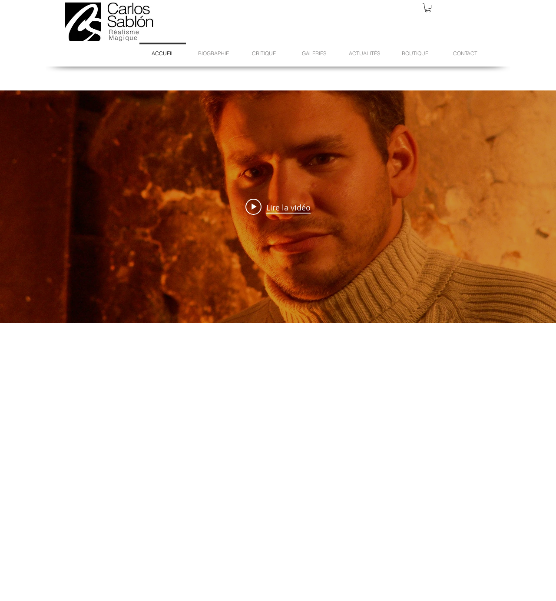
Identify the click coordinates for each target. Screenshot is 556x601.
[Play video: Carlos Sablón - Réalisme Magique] (278, 207)
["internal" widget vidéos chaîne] (278, 206)
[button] (428, 7)
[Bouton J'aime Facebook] (390, 584)
